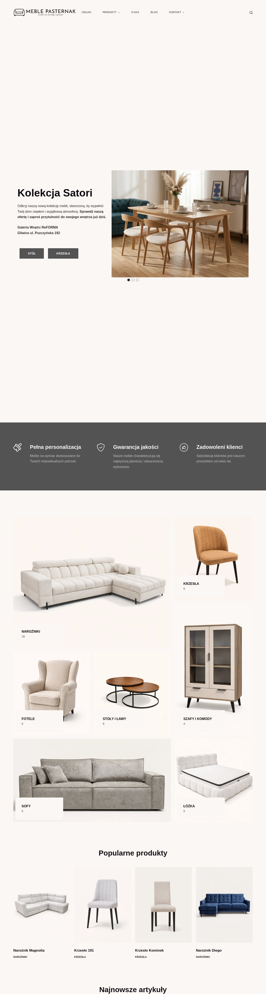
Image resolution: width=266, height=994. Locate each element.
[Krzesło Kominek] (163, 905)
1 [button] (128, 280)
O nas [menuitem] (135, 12)
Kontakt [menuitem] (176, 12)
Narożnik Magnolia (28, 950)
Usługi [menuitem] (86, 12)
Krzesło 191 (84, 950)
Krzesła (80, 957)
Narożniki (20, 957)
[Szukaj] (251, 12)
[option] (133, 224)
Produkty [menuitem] (111, 12)
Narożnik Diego (209, 950)
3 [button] (137, 280)
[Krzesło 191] (102, 905)
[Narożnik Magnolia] (41, 905)
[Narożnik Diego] (224, 905)
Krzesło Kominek (149, 950)
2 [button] (133, 280)
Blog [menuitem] (154, 12)
